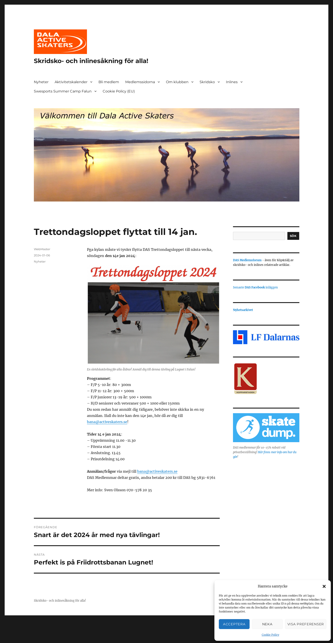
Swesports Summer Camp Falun (63, 91)
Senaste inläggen (255, 287)
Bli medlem (108, 82)
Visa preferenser (305, 624)
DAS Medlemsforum (247, 260)
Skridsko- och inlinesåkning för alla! (91, 61)
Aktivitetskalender (71, 82)
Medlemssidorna (140, 82)
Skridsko (207, 82)
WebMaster (42, 249)
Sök (293, 236)
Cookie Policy (270, 634)
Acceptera (234, 624)
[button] (324, 586)
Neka (267, 624)
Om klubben (177, 82)
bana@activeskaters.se (107, 422)
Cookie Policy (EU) (119, 91)
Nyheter (41, 82)
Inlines (232, 82)
